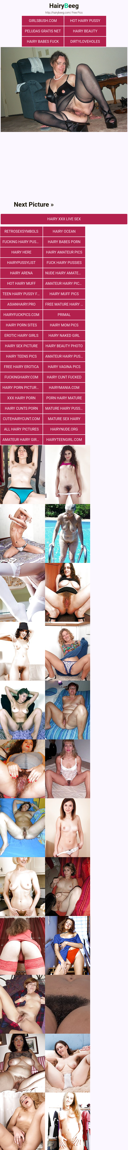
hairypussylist (21, 242)
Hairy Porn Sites (21, 283)
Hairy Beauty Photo (106, 294)
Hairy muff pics (64, 263)
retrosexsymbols (21, 221)
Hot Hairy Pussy (64, 21)
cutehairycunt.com (21, 346)
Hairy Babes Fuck (64, 31)
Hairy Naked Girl (21, 294)
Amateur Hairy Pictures (108, 252)
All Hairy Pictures (106, 346)
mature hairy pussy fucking (108, 335)
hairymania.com (64, 325)
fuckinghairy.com (64, 315)
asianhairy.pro (107, 263)
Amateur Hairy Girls (64, 356)
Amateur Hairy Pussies (65, 304)
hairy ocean (64, 221)
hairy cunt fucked (106, 315)
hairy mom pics (64, 283)
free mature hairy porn (22, 273)
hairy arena (106, 242)
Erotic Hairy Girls (107, 283)
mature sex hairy (64, 346)
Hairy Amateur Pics (107, 231)
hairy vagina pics (21, 315)
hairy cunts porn (64, 335)
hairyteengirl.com (106, 356)
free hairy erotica (106, 304)
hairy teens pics (21, 304)
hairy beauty (21, 31)
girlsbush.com (22, 21)
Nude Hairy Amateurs (22, 252)
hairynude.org (21, 356)
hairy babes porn (21, 231)
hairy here (64, 231)
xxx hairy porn (106, 325)
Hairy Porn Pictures (21, 325)
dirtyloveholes (106, 31)
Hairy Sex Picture (64, 294)
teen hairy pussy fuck (22, 263)
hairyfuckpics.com (64, 273)
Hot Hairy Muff (64, 252)
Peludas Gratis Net (106, 21)
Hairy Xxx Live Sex (64, 208)
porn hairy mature (21, 335)
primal (106, 273)
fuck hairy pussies (63, 242)
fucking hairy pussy (107, 221)
